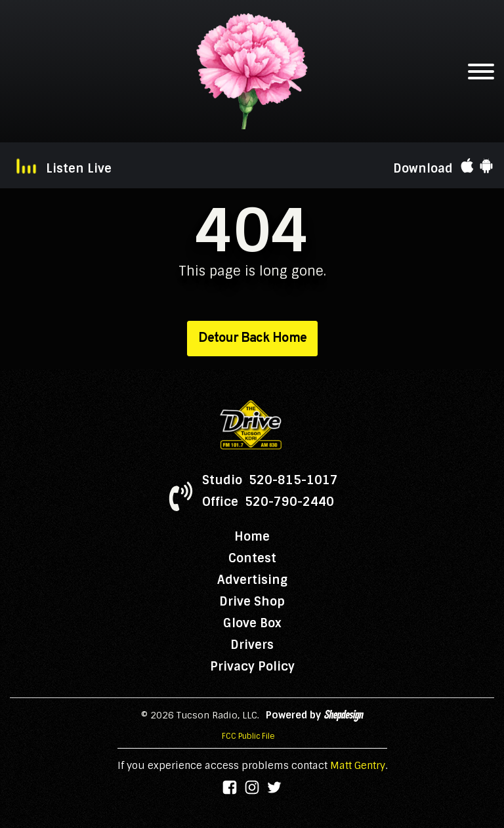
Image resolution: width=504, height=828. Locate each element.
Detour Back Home (252, 338)
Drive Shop (252, 602)
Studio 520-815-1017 (270, 480)
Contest (252, 558)
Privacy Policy (252, 667)
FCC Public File (248, 736)
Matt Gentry (357, 765)
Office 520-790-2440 (268, 502)
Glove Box (252, 623)
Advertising (252, 580)
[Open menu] (481, 71)
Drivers (252, 645)
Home (252, 537)
